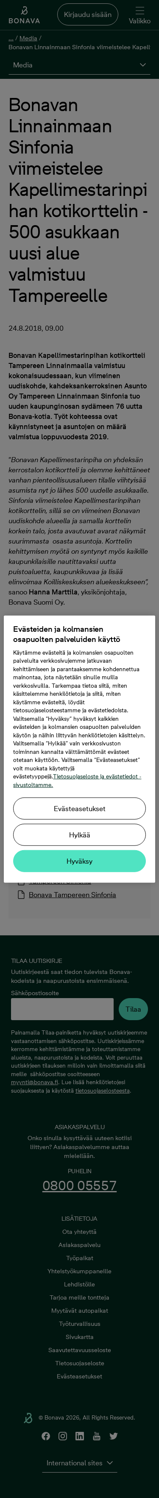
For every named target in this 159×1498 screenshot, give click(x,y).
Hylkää (79, 835)
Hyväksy (79, 861)
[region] (79, 749)
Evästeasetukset (80, 808)
